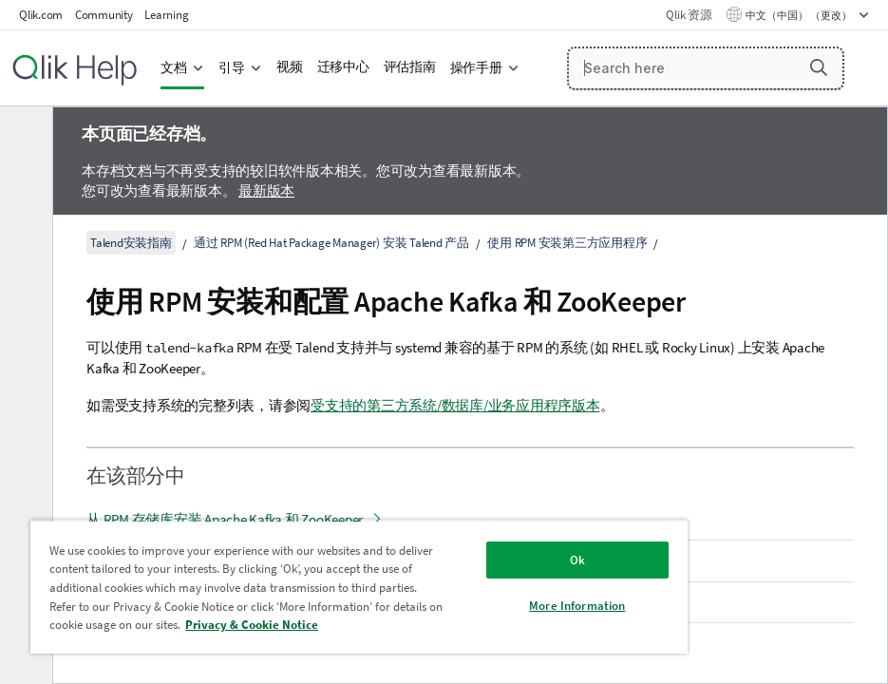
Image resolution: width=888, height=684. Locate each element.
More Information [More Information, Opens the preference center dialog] (577, 606)
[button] (818, 67)
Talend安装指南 (131, 243)
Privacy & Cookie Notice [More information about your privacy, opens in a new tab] (251, 625)
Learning (166, 15)
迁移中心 (343, 67)
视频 (289, 67)
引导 (231, 68)
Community (104, 15)
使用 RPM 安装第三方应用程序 (567, 243)
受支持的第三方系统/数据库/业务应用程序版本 (455, 405)
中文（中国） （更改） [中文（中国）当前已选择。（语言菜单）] (800, 15)
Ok (577, 560)
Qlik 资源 (688, 15)
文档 (174, 68)
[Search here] (706, 68)
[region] (359, 587)
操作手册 (476, 68)
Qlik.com (41, 15)
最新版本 (266, 190)
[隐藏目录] (23, 136)
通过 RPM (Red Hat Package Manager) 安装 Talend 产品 (331, 243)
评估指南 (410, 67)
